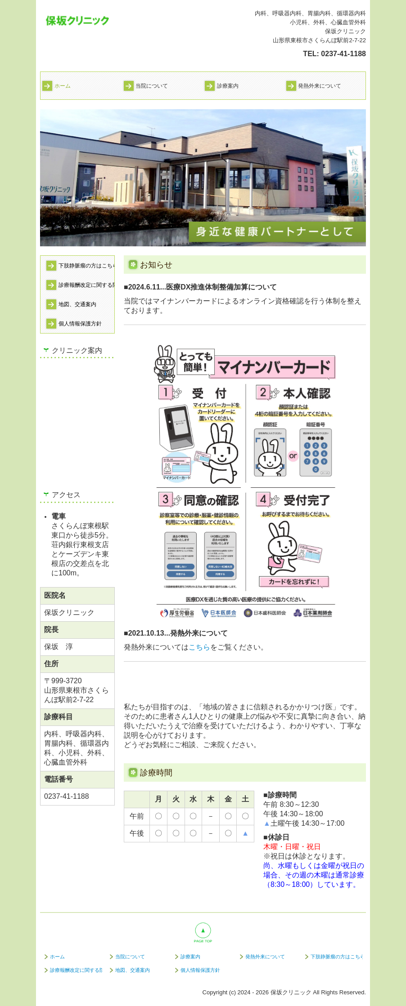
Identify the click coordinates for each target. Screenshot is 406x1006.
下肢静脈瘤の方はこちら (86, 266)
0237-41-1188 (343, 54)
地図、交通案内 (77, 304)
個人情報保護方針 (80, 323)
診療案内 (228, 86)
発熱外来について (319, 86)
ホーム (62, 86)
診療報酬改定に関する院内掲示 (86, 285)
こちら (199, 647)
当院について (151, 86)
